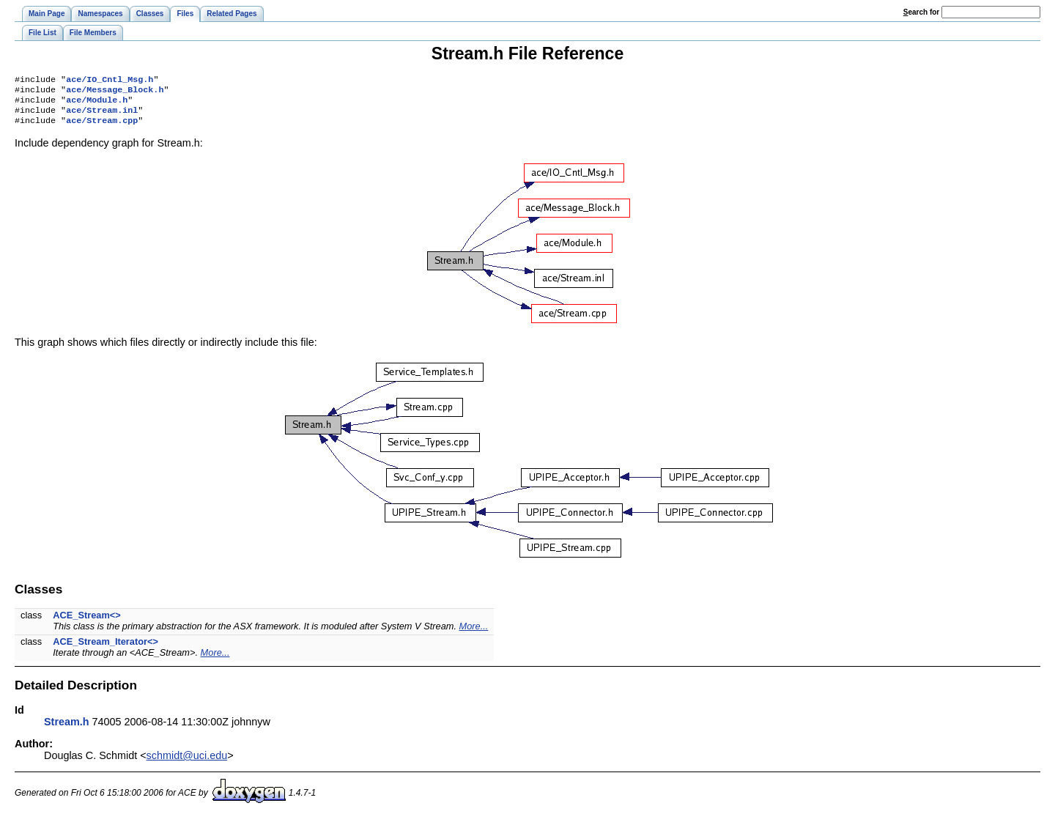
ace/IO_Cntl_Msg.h (109, 80)
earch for (921, 12)
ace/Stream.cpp (102, 127)
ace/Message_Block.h (114, 92)
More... (474, 633)
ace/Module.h (96, 104)
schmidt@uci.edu (187, 763)
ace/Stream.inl (102, 116)
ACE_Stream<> (86, 622)
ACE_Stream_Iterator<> (105, 648)
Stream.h (66, 729)
